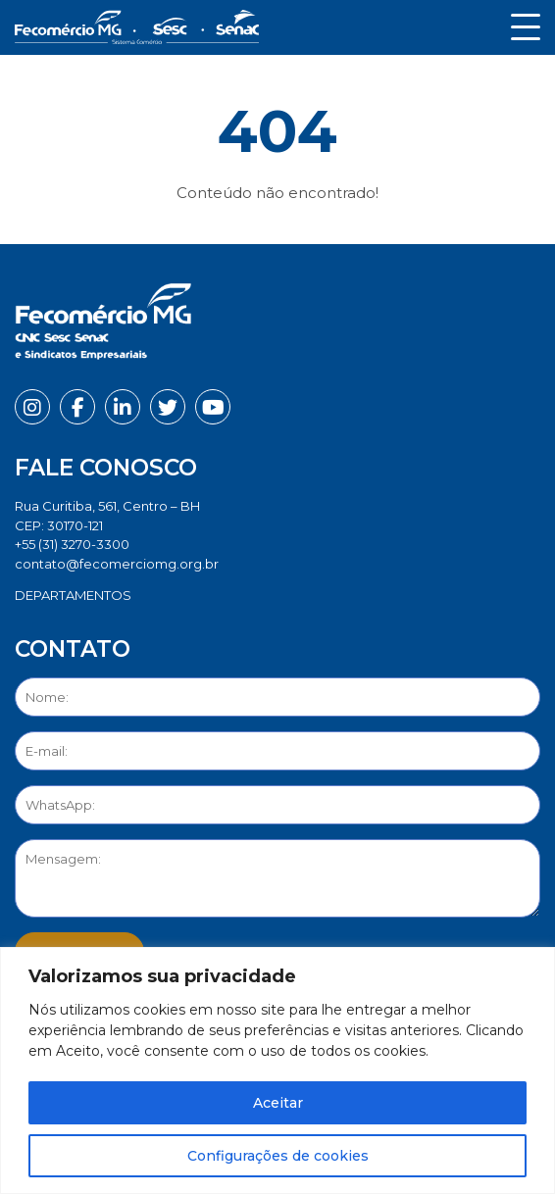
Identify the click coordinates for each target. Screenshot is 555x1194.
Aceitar (278, 1103)
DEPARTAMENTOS (73, 595)
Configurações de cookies (278, 1156)
